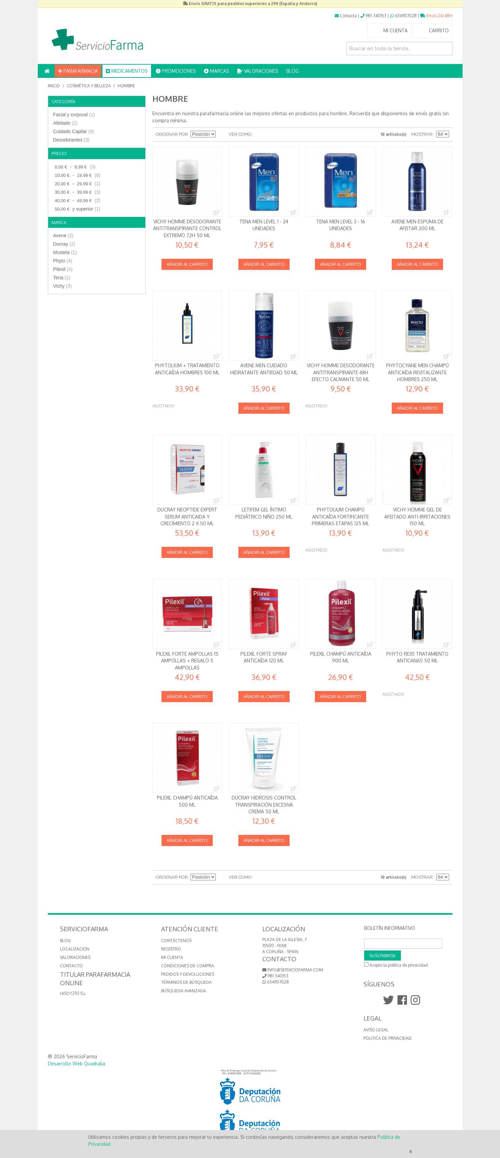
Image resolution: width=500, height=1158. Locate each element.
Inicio (54, 85)
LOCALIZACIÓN (74, 948)
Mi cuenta (172, 957)
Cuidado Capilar (73, 131)
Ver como (240, 134)
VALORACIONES (257, 71)
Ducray (64, 244)
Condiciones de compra (187, 965)
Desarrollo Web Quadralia (76, 1063)
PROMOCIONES (176, 71)
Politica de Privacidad (387, 1038)
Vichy (62, 286)
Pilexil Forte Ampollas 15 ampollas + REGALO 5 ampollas (187, 660)
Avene (63, 235)
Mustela (65, 252)
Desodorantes (71, 140)
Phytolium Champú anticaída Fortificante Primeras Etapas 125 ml (340, 516)
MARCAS (216, 71)
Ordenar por (172, 134)
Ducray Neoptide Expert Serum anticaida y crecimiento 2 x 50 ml (187, 516)
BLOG (292, 71)
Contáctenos (176, 940)
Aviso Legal (375, 1029)
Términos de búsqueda (186, 982)
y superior (76, 209)
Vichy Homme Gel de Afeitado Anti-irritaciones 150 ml (417, 516)
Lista (271, 134)
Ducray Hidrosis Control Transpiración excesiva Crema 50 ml (264, 804)
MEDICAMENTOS (127, 71)
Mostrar (422, 134)
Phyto (62, 260)
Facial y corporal (74, 114)
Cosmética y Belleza (89, 85)
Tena (61, 277)
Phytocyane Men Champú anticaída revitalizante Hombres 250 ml (417, 372)
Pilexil (63, 269)
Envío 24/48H (436, 15)
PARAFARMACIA (78, 71)
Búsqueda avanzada (183, 990)
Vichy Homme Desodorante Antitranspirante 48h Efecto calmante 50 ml (341, 372)
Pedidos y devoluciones (187, 974)
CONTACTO (71, 965)
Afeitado (65, 123)
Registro (171, 948)
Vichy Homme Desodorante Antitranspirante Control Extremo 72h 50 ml (187, 228)
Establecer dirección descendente (222, 134)
